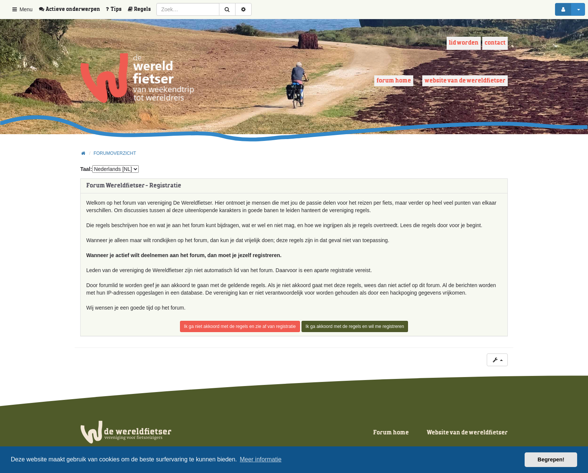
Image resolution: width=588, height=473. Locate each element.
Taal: (86, 169)
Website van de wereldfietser (465, 81)
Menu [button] (22, 9)
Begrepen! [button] (551, 460)
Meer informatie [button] (260, 459)
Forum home (393, 81)
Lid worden (463, 43)
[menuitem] (72, 9)
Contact (495, 43)
